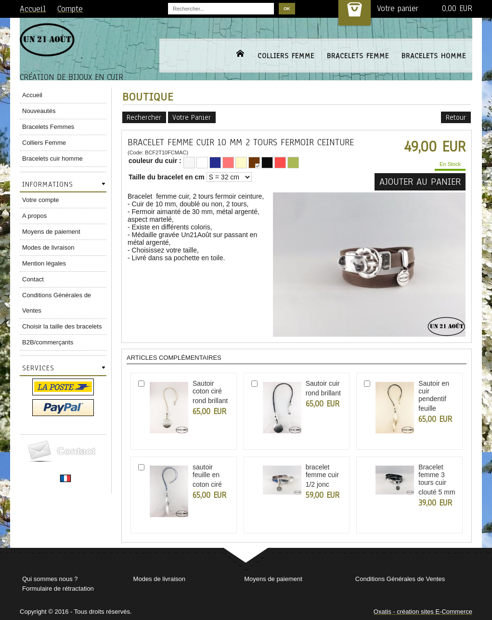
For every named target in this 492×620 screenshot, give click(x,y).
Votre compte (40, 199)
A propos (34, 215)
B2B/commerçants (47, 342)
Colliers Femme (44, 142)
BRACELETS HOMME (433, 56)
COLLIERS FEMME (286, 56)
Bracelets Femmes (48, 126)
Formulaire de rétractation (58, 588)
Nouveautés (38, 110)
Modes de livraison (48, 247)
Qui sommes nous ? (50, 578)
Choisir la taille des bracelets (62, 326)
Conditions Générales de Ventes (56, 302)
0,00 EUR (457, 8)
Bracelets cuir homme (52, 158)
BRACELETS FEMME (358, 56)
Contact (33, 279)
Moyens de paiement (51, 231)
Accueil (32, 95)
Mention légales (44, 263)
